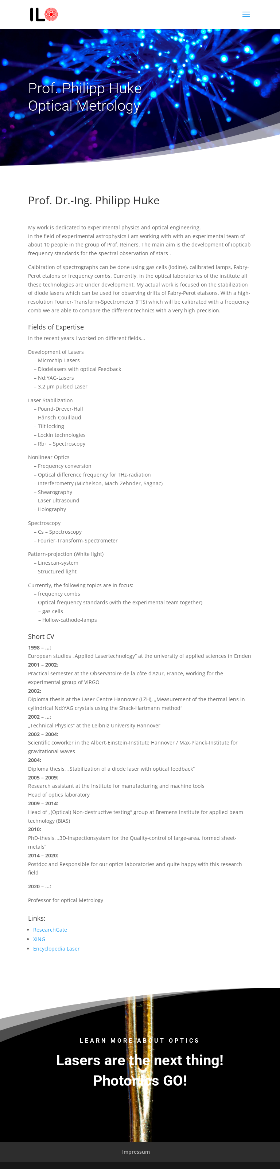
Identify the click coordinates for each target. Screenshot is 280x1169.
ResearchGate (50, 929)
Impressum (136, 1151)
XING (39, 939)
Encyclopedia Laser (56, 948)
